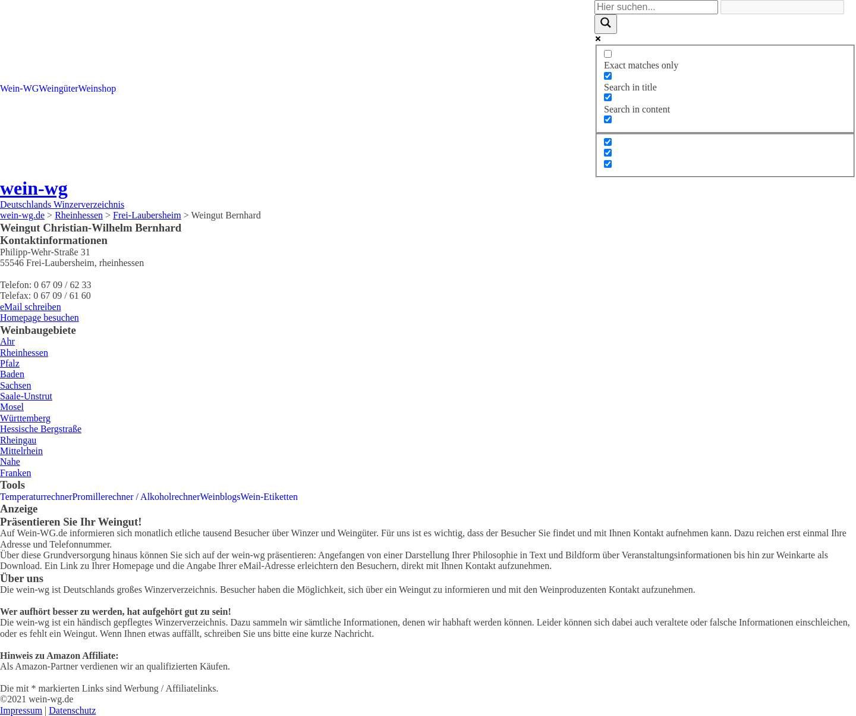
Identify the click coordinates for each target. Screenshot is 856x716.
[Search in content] (608, 97)
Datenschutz (72, 710)
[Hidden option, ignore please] (608, 142)
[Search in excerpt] (608, 119)
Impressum (21, 710)
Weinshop (97, 88)
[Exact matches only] (608, 54)
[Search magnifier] (605, 23)
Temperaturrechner (36, 497)
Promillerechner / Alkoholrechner (136, 497)
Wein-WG (19, 88)
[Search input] (656, 7)
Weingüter (58, 88)
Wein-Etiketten (269, 497)
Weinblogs (220, 497)
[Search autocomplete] (782, 7)
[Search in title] (608, 76)
